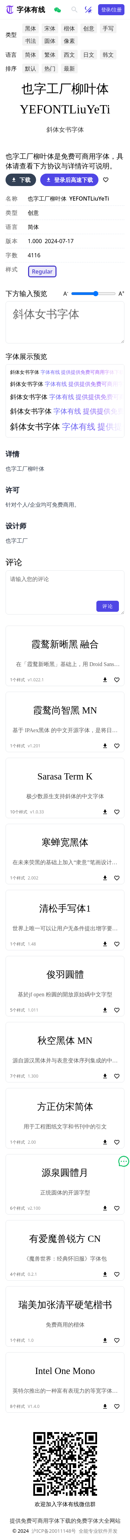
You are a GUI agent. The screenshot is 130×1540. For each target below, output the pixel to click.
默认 (30, 68)
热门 (49, 68)
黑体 (30, 28)
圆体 (49, 41)
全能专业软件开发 (98, 1531)
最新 (69, 68)
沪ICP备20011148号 (54, 1531)
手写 (108, 28)
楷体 (69, 28)
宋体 (49, 28)
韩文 (108, 54)
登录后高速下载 (69, 180)
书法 (30, 41)
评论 (107, 606)
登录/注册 (111, 9)
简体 (30, 54)
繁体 (49, 54)
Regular (42, 271)
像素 (69, 41)
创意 (88, 28)
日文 (88, 54)
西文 (69, 54)
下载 (21, 180)
